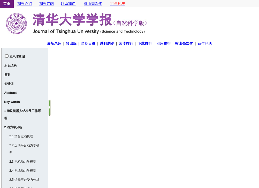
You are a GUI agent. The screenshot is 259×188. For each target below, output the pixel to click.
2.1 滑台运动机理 (21, 136)
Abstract (10, 93)
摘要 (7, 75)
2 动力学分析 (13, 127)
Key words (12, 102)
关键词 (8, 84)
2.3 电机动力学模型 (22, 161)
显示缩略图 (17, 56)
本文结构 (10, 65)
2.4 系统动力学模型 (22, 170)
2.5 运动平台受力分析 (24, 180)
